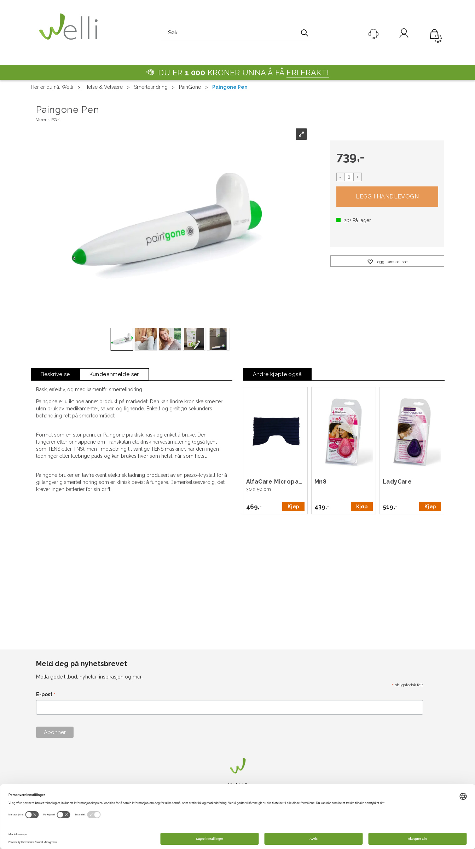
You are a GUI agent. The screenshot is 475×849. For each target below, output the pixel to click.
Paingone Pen (230, 87)
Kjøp (387, 196)
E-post (46, 695)
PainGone (190, 87)
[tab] (55, 374)
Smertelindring (151, 87)
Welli (67, 87)
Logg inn (403, 34)
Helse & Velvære (104, 87)
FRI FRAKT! (307, 72)
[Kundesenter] (373, 33)
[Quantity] (349, 177)
